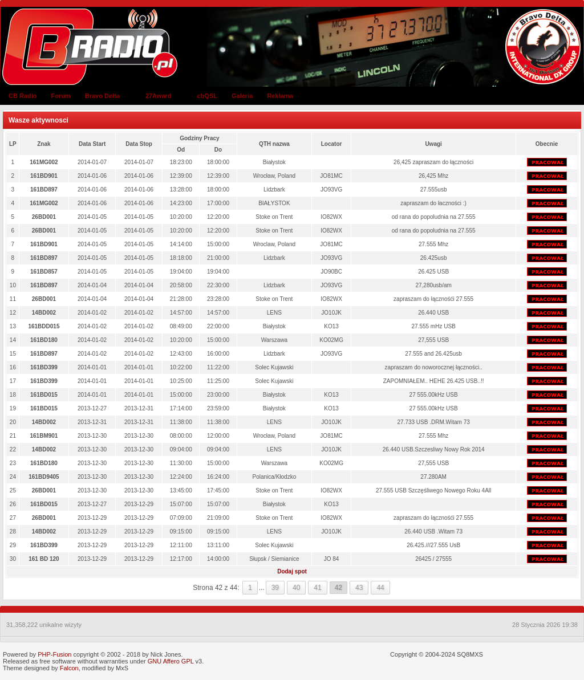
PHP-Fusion (54, 654)
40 (296, 588)
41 (317, 588)
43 (359, 588)
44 (380, 588)
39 (275, 588)
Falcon (69, 668)
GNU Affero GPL (171, 661)
